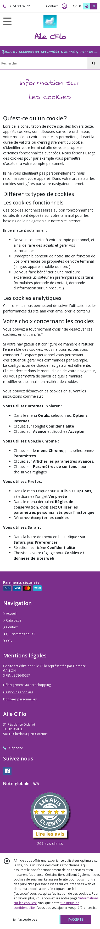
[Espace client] (64, 6)
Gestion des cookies (18, 692)
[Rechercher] (93, 63)
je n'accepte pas (25, 919)
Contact (52, 6)
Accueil (9, 613)
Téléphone (13, 748)
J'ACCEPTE (75, 919)
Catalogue (12, 620)
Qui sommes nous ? (19, 634)
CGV (7, 641)
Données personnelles (20, 699)
